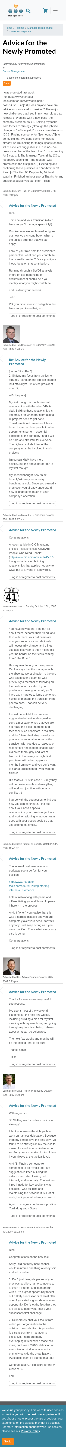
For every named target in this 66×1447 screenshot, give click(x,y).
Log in (14, 315)
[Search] (28, 11)
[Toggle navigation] (55, 10)
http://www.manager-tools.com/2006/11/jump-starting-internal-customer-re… (29, 886)
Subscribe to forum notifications (24, 77)
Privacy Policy (30, 1431)
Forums (19, 27)
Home (8, 27)
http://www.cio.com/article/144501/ (31, 557)
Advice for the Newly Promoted (32, 205)
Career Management (20, 31)
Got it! (7, 1441)
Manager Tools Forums (40, 27)
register (27, 315)
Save (7, 83)
